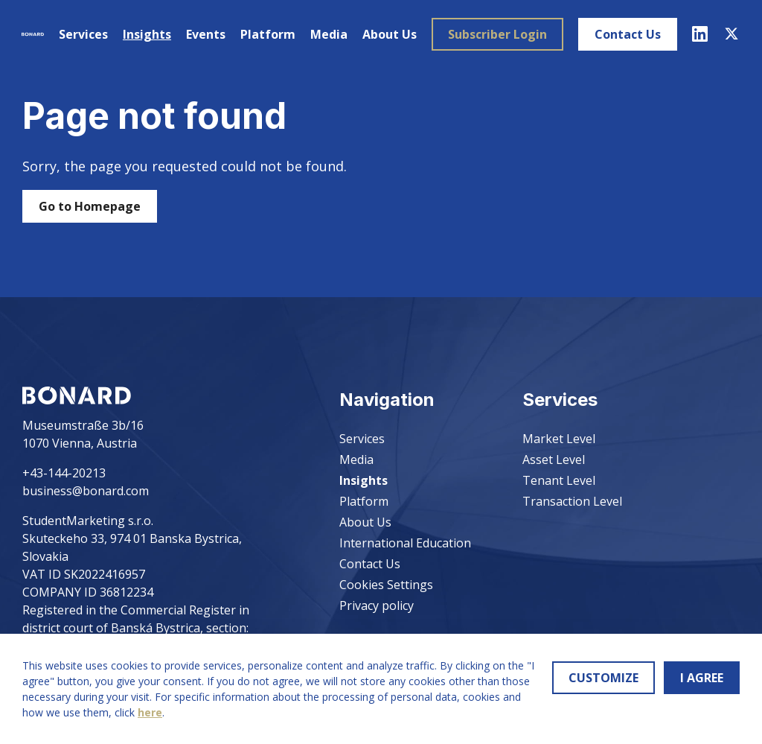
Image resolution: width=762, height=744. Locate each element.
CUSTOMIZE (603, 678)
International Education (405, 543)
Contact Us (627, 34)
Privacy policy (376, 605)
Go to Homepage (90, 206)
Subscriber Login (496, 34)
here (150, 712)
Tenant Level (558, 480)
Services (82, 34)
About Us (389, 34)
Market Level (558, 438)
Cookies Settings (386, 584)
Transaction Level (572, 501)
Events (205, 34)
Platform (267, 34)
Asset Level (553, 459)
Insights (146, 34)
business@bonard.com (85, 491)
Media (328, 34)
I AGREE (701, 678)
